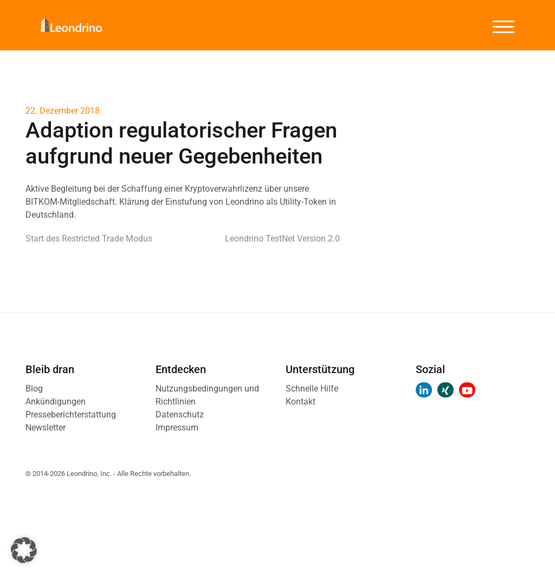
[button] (24, 550)
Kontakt (300, 401)
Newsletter (45, 427)
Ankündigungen (55, 401)
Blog (34, 388)
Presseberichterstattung (70, 414)
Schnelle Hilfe (312, 388)
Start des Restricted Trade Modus (88, 238)
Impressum (177, 427)
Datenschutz (180, 414)
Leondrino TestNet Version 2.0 (282, 238)
